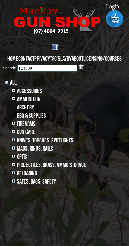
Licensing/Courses (102, 58)
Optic (22, 157)
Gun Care (26, 132)
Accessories (29, 91)
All (13, 82)
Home (12, 58)
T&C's (55, 58)
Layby (66, 58)
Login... (114, 6)
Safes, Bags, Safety (36, 181)
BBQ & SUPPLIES (31, 115)
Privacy (42, 58)
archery (25, 107)
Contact (26, 58)
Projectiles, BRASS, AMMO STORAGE (51, 165)
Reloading (27, 173)
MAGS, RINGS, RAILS (35, 148)
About (77, 58)
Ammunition (29, 99)
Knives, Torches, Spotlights (45, 140)
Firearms (26, 124)
